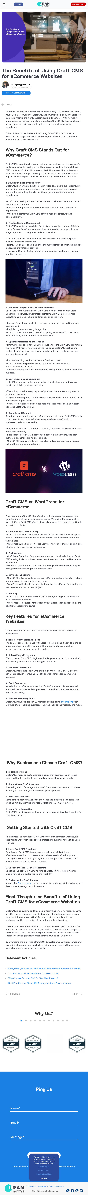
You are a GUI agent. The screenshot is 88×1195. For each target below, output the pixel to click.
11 (67, 1021)
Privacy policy (43, 1186)
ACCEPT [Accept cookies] (45, 1179)
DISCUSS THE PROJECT (78, 4)
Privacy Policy (44, 1170)
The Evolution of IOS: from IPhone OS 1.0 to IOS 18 (33, 973)
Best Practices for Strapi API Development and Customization (39, 983)
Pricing (18, 4)
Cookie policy (31, 1186)
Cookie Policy (44, 1167)
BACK (6, 104)
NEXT (77, 994)
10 (63, 1021)
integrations (67, 701)
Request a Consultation (16, 93)
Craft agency (24, 883)
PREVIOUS (13, 994)
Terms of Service (65, 1166)
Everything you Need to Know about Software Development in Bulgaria (44, 968)
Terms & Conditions (57, 1186)
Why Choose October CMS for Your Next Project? (33, 978)
